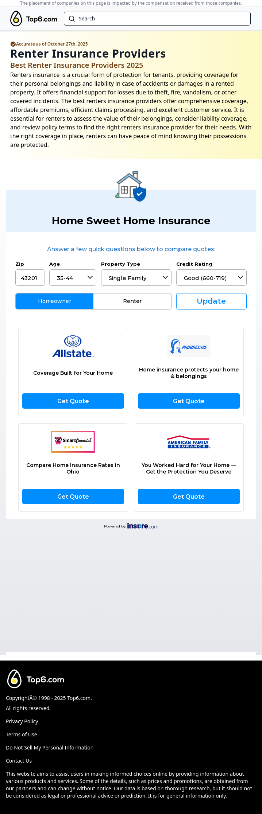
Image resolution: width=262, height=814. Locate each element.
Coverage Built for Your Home (73, 373)
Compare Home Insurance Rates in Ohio (73, 468)
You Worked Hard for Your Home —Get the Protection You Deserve (189, 468)
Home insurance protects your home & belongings (189, 372)
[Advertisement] (131, 589)
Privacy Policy (22, 721)
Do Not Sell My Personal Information (49, 747)
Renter (132, 301)
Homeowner (54, 301)
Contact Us (19, 760)
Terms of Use (21, 734)
